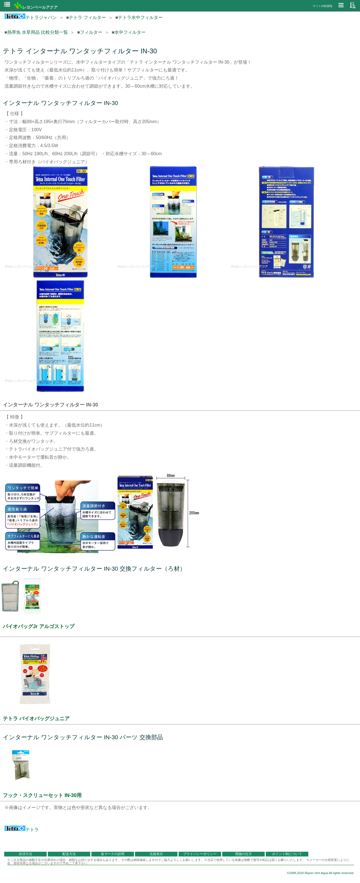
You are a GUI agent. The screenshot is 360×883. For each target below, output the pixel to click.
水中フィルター (130, 32)
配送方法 (69, 854)
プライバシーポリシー (200, 854)
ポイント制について (287, 854)
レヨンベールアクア (36, 7)
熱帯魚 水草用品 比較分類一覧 (37, 32)
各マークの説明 (112, 854)
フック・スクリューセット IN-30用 (42, 795)
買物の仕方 (243, 854)
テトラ (21, 829)
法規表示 (156, 854)
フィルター (91, 32)
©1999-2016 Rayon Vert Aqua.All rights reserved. (320, 873)
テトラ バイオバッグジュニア (36, 718)
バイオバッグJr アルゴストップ (38, 626)
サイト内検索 (322, 6)
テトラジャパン (30, 17)
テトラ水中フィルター (140, 17)
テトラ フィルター (87, 17)
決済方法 (25, 854)
